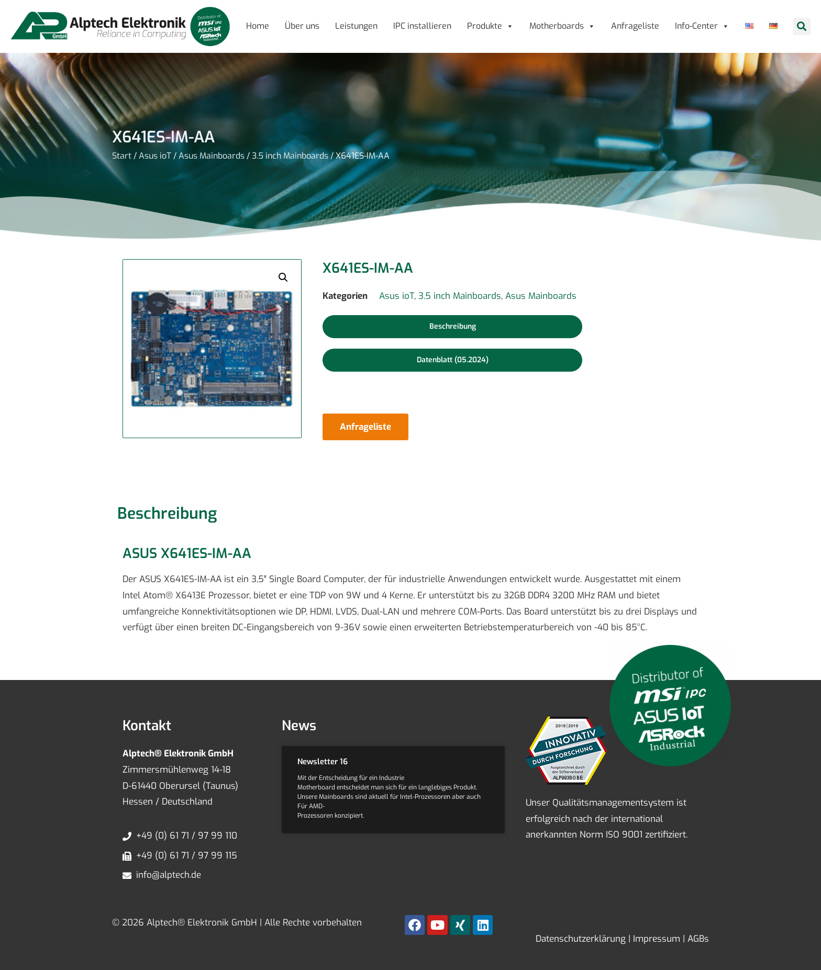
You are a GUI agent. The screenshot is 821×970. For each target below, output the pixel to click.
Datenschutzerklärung (581, 939)
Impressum (655, 939)
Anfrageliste (635, 25)
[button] (802, 26)
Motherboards (562, 25)
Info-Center (702, 25)
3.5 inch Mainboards (290, 155)
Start (121, 155)
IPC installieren (422, 25)
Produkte (490, 25)
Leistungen (356, 25)
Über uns (302, 25)
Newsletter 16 (322, 761)
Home (257, 25)
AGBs (697, 939)
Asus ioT (155, 155)
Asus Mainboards (212, 155)
